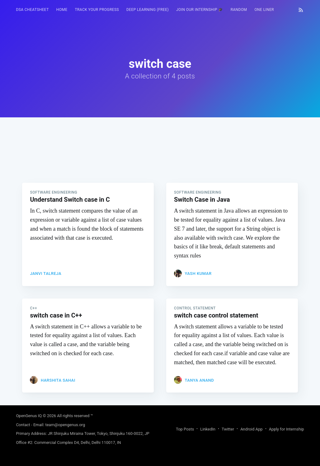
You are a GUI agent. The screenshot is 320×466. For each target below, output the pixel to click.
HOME (62, 9)
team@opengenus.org (65, 424)
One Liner (264, 9)
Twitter (228, 429)
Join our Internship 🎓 (199, 9)
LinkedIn (207, 429)
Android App (251, 429)
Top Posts (185, 429)
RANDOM (239, 9)
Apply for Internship (286, 429)
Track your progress (97, 9)
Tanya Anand (199, 380)
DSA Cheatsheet (32, 9)
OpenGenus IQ (29, 415)
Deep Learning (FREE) (147, 9)
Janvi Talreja (45, 273)
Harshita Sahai (58, 380)
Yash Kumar (198, 273)
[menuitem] (32, 10)
